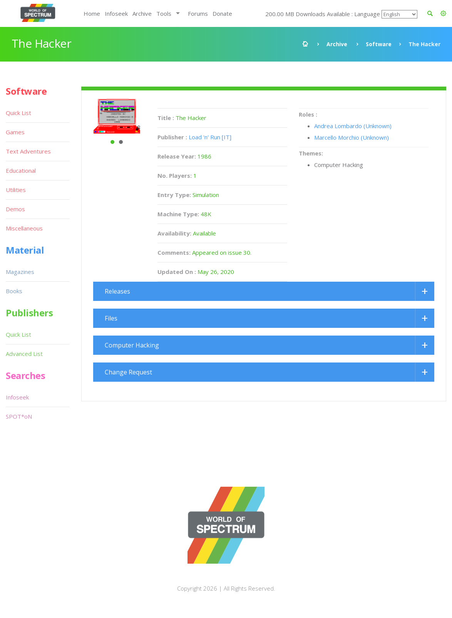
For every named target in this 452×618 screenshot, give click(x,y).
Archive (142, 13)
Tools (163, 13)
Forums (198, 13)
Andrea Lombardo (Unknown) (353, 126)
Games (15, 132)
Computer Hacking (132, 345)
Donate (222, 13)
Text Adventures (28, 151)
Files (111, 318)
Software (379, 44)
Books (14, 291)
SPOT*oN (19, 416)
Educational (21, 170)
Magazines (20, 272)
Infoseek (116, 13)
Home (92, 13)
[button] (443, 13)
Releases (117, 291)
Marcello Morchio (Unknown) (351, 137)
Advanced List (24, 353)
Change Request (128, 372)
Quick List (18, 113)
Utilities (16, 190)
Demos (15, 209)
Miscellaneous (24, 228)
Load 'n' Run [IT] (210, 137)
